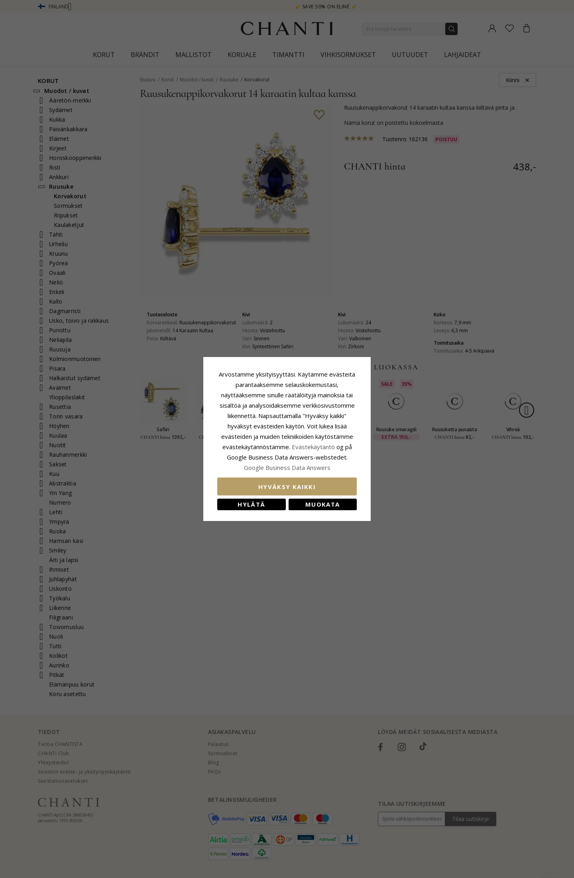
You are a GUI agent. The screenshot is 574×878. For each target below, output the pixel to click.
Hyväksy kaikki (287, 487)
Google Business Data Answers (287, 468)
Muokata (322, 504)
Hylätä (251, 504)
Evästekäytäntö (313, 447)
